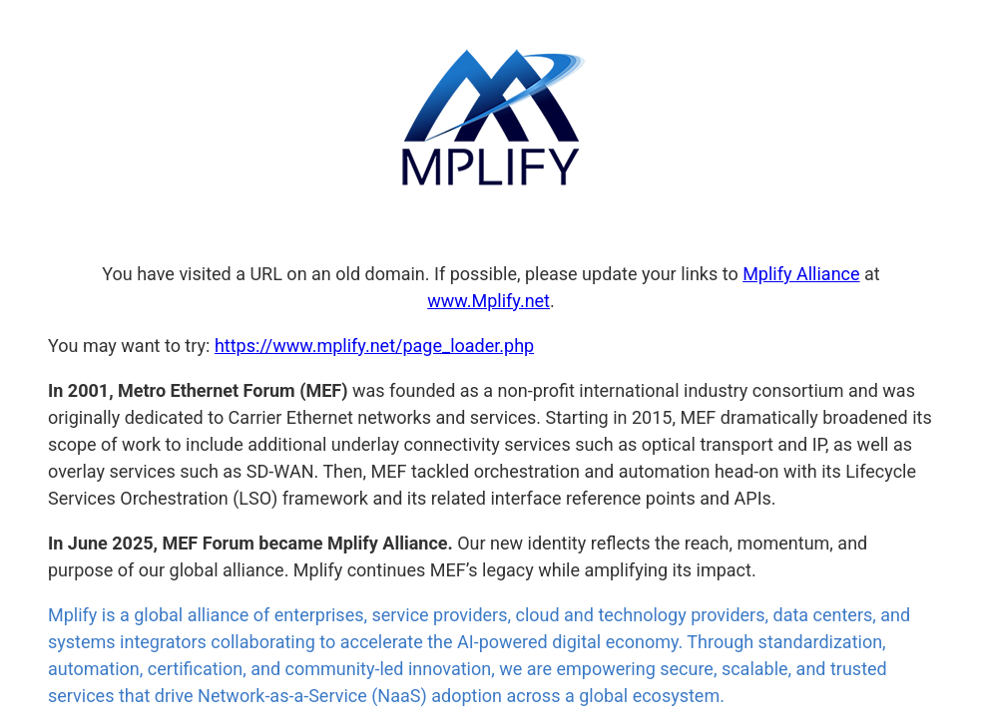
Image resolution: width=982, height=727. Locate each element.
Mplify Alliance (800, 273)
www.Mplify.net (488, 300)
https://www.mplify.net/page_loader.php (374, 345)
